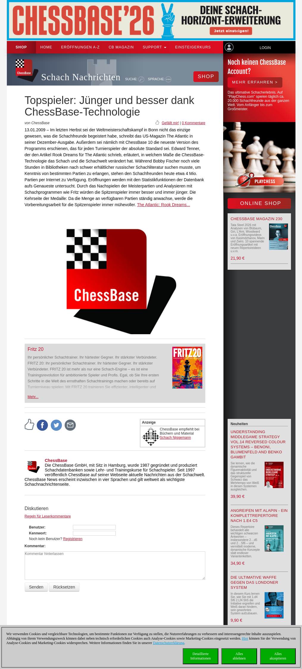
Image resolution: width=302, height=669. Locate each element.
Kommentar (35, 546)
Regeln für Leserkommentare (48, 516)
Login (265, 48)
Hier (245, 638)
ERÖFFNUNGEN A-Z (80, 47)
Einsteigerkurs (193, 47)
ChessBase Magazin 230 (256, 219)
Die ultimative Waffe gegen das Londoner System (254, 582)
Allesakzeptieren (278, 656)
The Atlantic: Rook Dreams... (163, 204)
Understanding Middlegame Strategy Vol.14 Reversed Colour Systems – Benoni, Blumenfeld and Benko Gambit (258, 444)
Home (46, 47)
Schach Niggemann (175, 438)
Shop (21, 47)
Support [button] (154, 47)
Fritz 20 (35, 349)
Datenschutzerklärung (168, 643)
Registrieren (72, 539)
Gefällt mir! (170, 123)
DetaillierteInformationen (200, 656)
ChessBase (56, 460)
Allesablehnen (239, 656)
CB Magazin (121, 47)
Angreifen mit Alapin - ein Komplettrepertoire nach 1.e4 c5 (259, 515)
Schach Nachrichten (81, 77)
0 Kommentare (193, 123)
